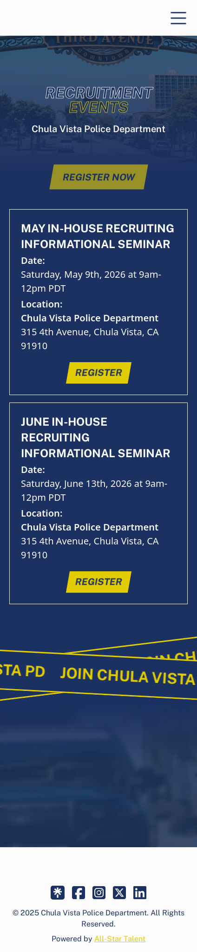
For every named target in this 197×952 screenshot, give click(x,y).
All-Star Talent (119, 938)
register (98, 372)
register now (98, 186)
